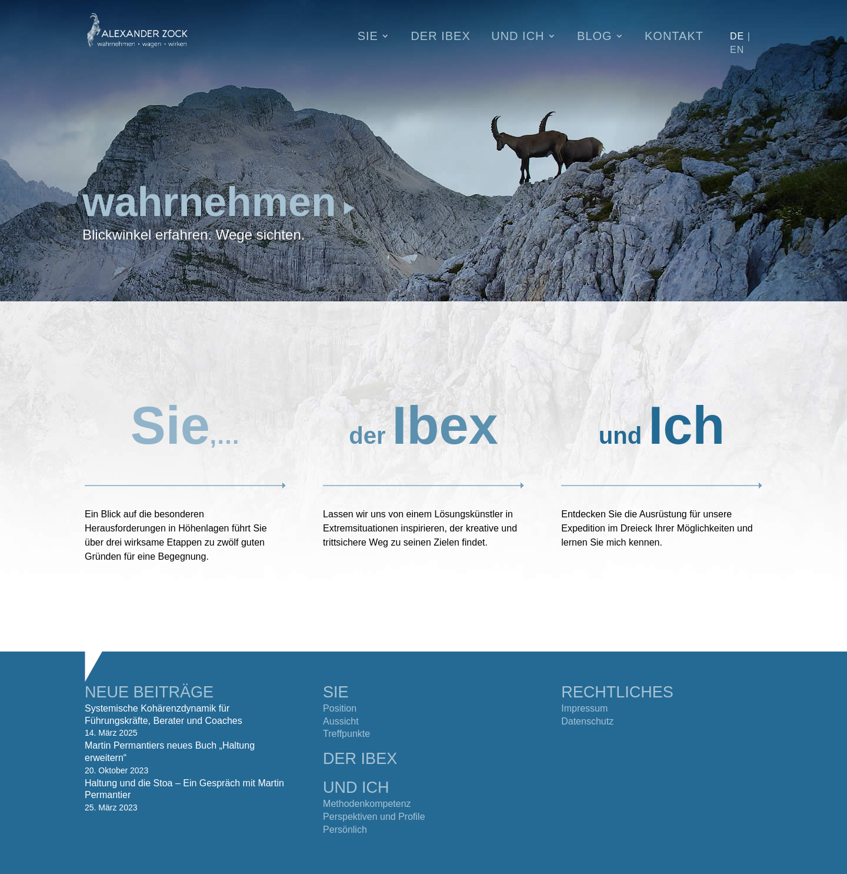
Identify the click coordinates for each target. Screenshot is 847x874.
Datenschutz (587, 721)
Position (339, 708)
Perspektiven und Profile (374, 817)
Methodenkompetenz (367, 804)
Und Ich (517, 37)
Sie (368, 37)
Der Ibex (440, 37)
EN (737, 50)
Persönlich (345, 830)
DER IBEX (360, 758)
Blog (594, 37)
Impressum (584, 708)
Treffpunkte (346, 734)
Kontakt (674, 37)
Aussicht (340, 721)
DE (737, 36)
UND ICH (356, 787)
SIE (336, 692)
